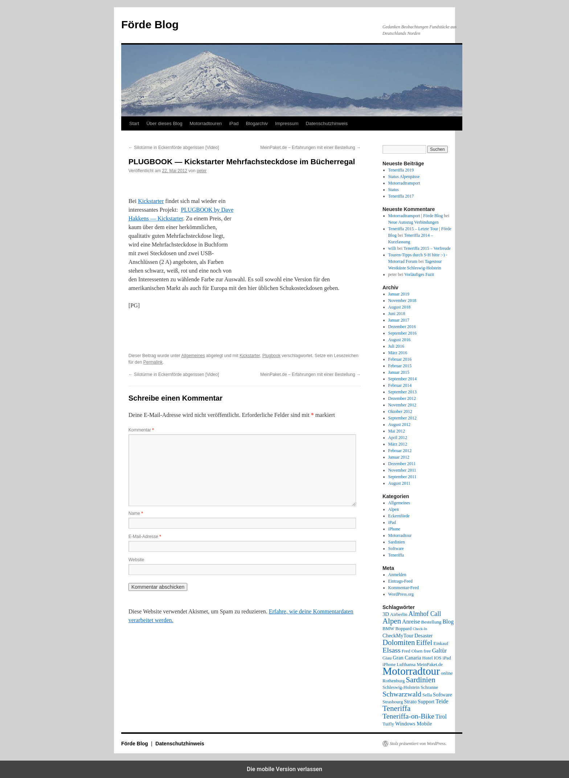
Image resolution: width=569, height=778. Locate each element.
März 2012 (397, 444)
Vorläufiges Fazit (419, 274)
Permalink (153, 362)
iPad (233, 123)
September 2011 (402, 476)
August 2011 (399, 483)
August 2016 (399, 339)
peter (201, 170)
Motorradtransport (404, 183)
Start (134, 123)
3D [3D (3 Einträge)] (385, 614)
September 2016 (402, 333)
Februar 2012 (400, 450)
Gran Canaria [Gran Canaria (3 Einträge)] (407, 658)
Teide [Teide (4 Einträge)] (441, 701)
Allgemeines (193, 355)
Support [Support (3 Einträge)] (426, 701)
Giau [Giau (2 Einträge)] (387, 658)
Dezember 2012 (402, 398)
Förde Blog (150, 24)
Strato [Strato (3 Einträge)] (410, 701)
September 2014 (402, 378)
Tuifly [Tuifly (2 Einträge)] (388, 724)
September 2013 (402, 391)
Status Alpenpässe (404, 176)
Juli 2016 (396, 346)
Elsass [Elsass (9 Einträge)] (391, 650)
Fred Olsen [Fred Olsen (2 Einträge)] (412, 651)
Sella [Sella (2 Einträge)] (427, 695)
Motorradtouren (205, 123)
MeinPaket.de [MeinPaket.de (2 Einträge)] (430, 664)
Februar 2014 (400, 385)
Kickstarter (151, 201)
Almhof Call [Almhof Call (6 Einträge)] (425, 613)
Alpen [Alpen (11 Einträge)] (391, 621)
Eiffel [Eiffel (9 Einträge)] (424, 642)
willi (392, 248)
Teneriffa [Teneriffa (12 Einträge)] (396, 708)
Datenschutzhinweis (327, 123)
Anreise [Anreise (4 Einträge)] (411, 621)
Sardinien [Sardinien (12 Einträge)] (420, 679)
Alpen (393, 509)
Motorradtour (400, 535)
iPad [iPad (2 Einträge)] (447, 658)
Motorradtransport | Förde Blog (415, 215)
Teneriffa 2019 (401, 170)
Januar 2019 (398, 294)
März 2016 (397, 352)
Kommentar (141, 430)
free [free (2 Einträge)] (427, 651)
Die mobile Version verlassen (284, 769)
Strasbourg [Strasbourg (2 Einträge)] (392, 701)
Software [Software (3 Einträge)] (442, 695)
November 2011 (402, 470)
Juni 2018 (396, 313)
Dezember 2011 (402, 463)
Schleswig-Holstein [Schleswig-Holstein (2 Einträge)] (400, 687)
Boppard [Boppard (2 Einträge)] (404, 628)
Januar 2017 (398, 320)
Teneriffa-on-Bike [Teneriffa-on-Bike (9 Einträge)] (408, 716)
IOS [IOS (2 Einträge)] (438, 658)
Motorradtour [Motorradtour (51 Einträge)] (411, 671)
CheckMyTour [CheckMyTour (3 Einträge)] (397, 635)
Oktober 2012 (400, 411)
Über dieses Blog (164, 123)
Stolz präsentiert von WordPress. (418, 743)
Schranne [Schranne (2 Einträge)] (429, 687)
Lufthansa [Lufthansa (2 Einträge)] (406, 664)
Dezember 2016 (402, 326)
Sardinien (396, 542)
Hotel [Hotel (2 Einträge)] (427, 658)
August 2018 (399, 307)
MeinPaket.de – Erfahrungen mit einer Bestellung (310, 147)
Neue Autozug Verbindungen (413, 222)
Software (396, 548)
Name (135, 513)
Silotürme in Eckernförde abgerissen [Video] (173, 147)
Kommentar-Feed (403, 587)
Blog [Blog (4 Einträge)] (448, 621)
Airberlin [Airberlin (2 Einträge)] (399, 614)
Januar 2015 (398, 372)
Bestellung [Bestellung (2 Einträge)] (431, 622)
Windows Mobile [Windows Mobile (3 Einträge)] (413, 724)
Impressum (286, 123)
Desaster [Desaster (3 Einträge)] (423, 635)
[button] (153, 344)
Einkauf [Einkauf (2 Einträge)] (440, 643)
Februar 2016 (400, 359)
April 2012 (397, 437)
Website (136, 559)
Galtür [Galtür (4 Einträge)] (439, 650)
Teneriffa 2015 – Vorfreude (427, 248)
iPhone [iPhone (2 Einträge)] (389, 664)
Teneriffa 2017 (401, 196)
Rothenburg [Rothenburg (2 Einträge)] (393, 680)
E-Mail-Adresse (144, 536)
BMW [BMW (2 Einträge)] (388, 628)
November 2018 (402, 300)
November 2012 (402, 404)
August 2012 (399, 424)
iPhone (394, 528)
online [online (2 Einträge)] (447, 673)
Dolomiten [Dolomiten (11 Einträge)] (398, 642)
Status (393, 189)
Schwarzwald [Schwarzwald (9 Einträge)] (401, 694)
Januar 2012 (398, 457)
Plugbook (271, 355)
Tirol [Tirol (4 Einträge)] (441, 716)
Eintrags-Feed (400, 581)
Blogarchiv (257, 123)
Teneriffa (396, 555)
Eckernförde (399, 515)
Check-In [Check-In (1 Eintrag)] (420, 629)
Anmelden (397, 574)
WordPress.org (401, 594)
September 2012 (402, 418)
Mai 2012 (396, 431)
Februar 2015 (400, 365)
